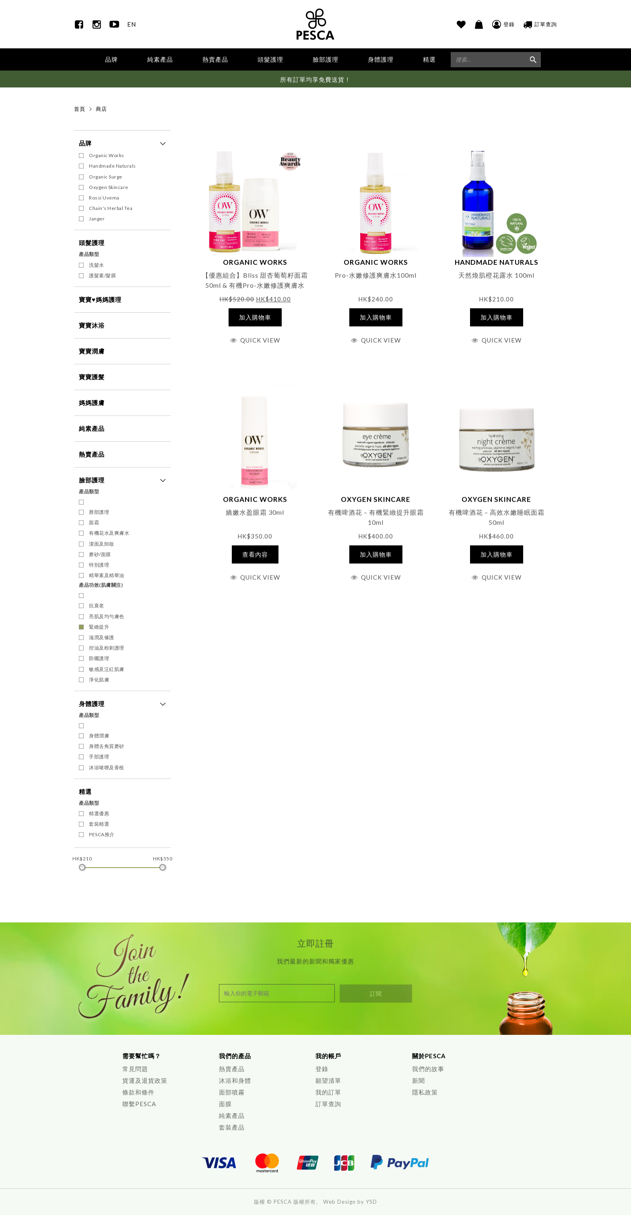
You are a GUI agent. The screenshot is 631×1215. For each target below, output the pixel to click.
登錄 (322, 1068)
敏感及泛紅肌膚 (106, 669)
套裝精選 (99, 824)
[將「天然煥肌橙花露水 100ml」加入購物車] (497, 318)
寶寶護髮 (92, 377)
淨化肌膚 (99, 680)
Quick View (260, 340)
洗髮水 (96, 265)
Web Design (339, 1201)
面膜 (225, 1103)
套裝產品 (232, 1127)
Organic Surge (105, 177)
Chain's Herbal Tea (110, 209)
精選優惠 (99, 814)
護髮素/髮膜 (102, 276)
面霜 (94, 523)
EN (131, 24)
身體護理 (92, 704)
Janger (97, 219)
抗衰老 (96, 606)
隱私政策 (425, 1092)
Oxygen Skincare (108, 188)
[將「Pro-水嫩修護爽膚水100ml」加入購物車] (376, 318)
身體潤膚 (99, 736)
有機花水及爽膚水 (109, 533)
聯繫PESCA (139, 1103)
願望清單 (328, 1080)
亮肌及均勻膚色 (106, 616)
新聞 (418, 1080)
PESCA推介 (102, 835)
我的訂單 (328, 1092)
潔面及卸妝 (101, 544)
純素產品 (160, 59)
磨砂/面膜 (100, 555)
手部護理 (99, 757)
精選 (85, 791)
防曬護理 (99, 659)
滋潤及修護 (101, 638)
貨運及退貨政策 (144, 1080)
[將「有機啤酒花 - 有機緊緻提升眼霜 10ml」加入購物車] (376, 564)
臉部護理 (92, 480)
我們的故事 (428, 1068)
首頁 (79, 109)
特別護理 (99, 565)
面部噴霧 (232, 1092)
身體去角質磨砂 (106, 747)
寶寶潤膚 (92, 351)
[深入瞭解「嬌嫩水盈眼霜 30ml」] (255, 564)
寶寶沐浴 (92, 325)
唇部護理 (99, 512)
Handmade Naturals (112, 166)
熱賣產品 (215, 59)
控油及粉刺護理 (106, 648)
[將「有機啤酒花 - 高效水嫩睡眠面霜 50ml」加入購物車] (497, 564)
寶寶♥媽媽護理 (100, 299)
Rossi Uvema (104, 198)
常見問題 (135, 1068)
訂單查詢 (328, 1103)
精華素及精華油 (106, 576)
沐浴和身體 (235, 1080)
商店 (101, 109)
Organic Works (106, 156)
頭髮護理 (92, 243)
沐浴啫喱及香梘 (106, 768)
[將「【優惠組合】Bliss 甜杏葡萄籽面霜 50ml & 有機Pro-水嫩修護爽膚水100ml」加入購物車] (255, 318)
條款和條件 (138, 1092)
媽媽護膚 (92, 403)
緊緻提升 (99, 627)
